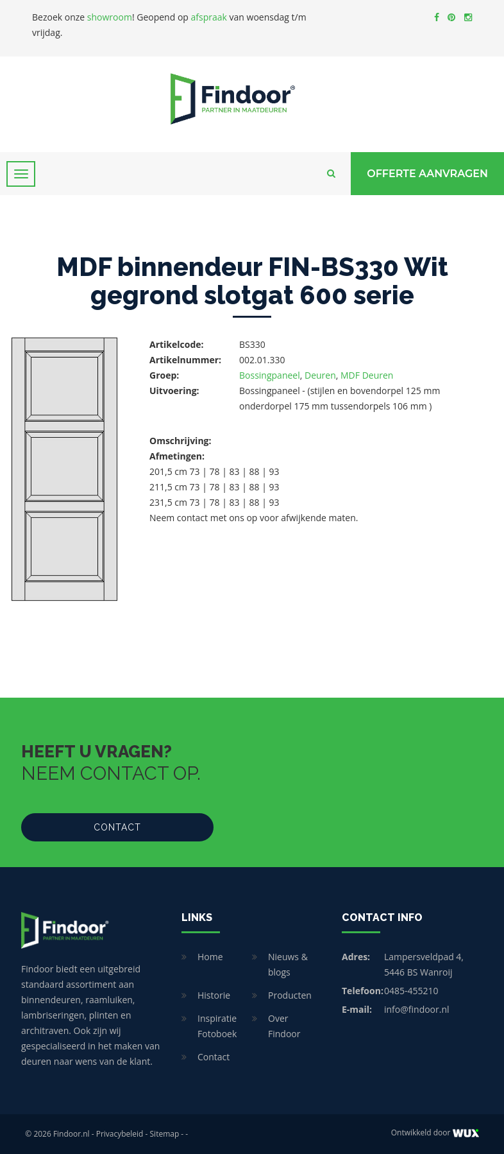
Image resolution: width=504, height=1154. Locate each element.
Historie (213, 995)
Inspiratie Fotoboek (217, 1026)
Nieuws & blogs (288, 964)
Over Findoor (284, 1026)
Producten (290, 995)
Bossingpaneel (269, 375)
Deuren (320, 375)
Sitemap (165, 1133)
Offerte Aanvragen (427, 174)
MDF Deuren (366, 375)
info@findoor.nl (416, 1009)
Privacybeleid (120, 1133)
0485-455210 (411, 991)
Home (210, 957)
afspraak (209, 17)
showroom (109, 17)
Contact (117, 827)
